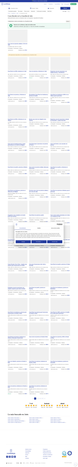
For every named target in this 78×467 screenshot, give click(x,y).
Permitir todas (55, 241)
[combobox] (18, 8)
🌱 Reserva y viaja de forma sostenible (38, 0)
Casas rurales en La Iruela (56, 421)
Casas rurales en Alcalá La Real (36, 419)
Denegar (23, 241)
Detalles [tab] (39, 228)
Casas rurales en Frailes (34, 424)
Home (9, 15)
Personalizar (39, 241)
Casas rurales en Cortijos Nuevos (15, 424)
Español (67, 4)
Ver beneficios (42, 28)
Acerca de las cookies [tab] (55, 228)
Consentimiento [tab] (22, 228)
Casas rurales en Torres (56, 419)
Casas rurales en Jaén (34, 421)
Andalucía (13, 15)
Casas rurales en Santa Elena (14, 421)
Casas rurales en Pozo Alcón (14, 419)
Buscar (65, 7)
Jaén (17, 15)
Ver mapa (64, 10)
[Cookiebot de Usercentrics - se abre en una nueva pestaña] (57, 224)
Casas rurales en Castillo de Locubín (58, 424)
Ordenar (68, 23)
